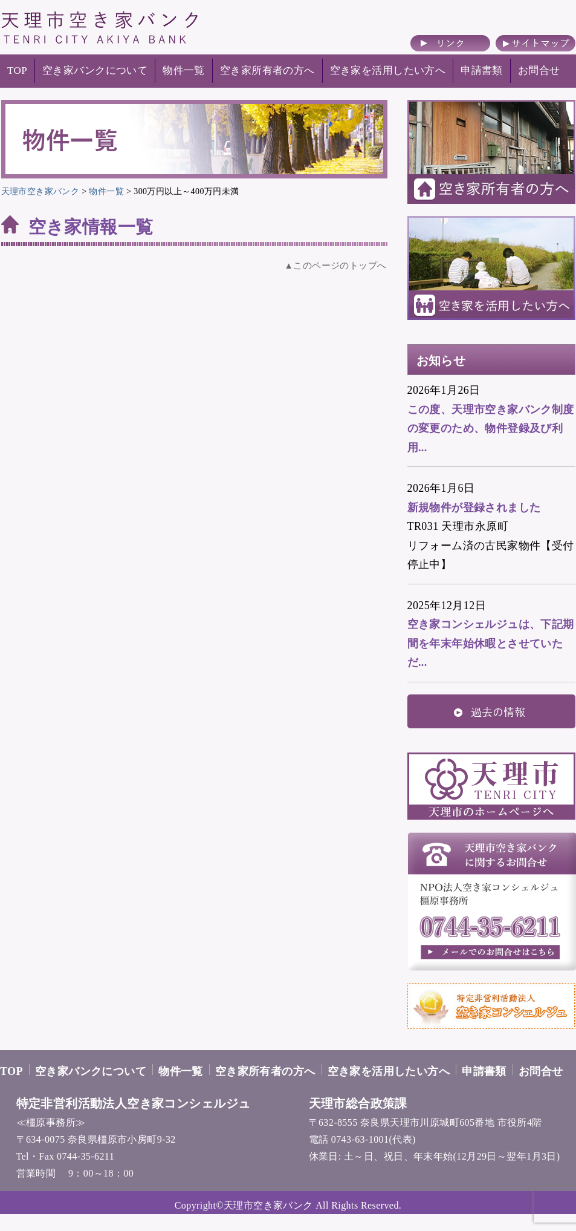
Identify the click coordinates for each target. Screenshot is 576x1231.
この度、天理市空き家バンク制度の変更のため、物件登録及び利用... (490, 428)
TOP (17, 70)
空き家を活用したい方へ (388, 70)
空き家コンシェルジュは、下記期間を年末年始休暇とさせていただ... (490, 643)
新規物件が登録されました (474, 507)
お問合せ (539, 70)
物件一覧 (184, 70)
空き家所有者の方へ (267, 70)
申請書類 (482, 70)
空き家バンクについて (94, 70)
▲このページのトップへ (336, 265)
